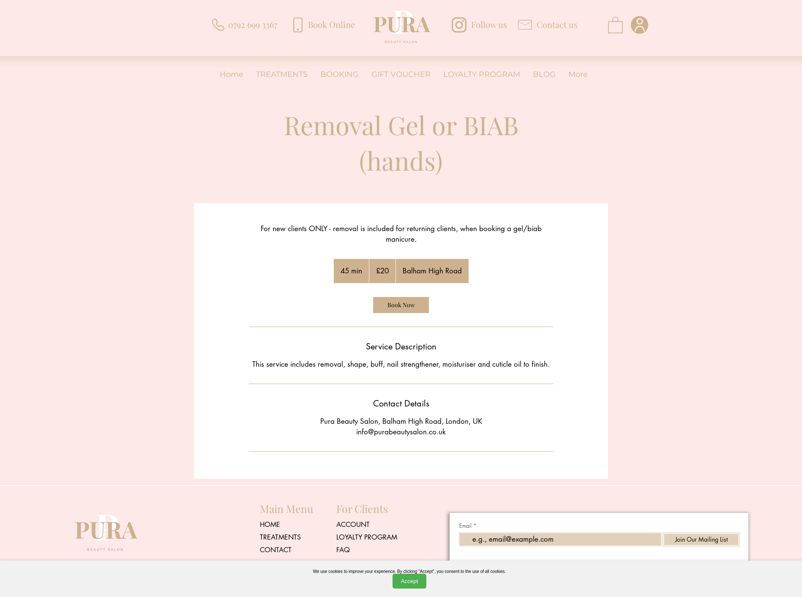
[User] (639, 25)
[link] (401, 305)
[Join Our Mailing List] (701, 539)
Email (465, 526)
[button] (615, 24)
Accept (409, 581)
